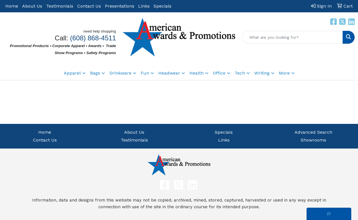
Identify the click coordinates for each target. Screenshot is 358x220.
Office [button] (219, 73)
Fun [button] (145, 73)
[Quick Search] (292, 37)
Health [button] (196, 73)
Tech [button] (240, 73)
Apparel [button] (72, 73)
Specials (162, 6)
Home (11, 6)
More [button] (284, 73)
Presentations (119, 6)
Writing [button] (262, 73)
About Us (32, 6)
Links (144, 6)
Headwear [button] (169, 73)
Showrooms (313, 140)
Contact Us (89, 6)
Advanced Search (313, 132)
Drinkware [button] (120, 73)
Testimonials (59, 6)
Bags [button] (95, 73)
